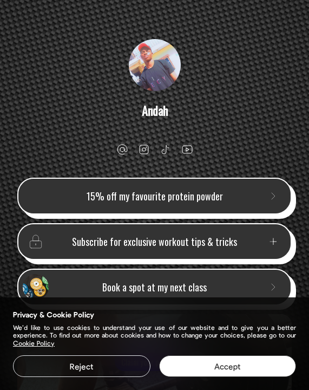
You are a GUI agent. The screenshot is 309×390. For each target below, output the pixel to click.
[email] (122, 149)
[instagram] (143, 149)
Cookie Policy (34, 343)
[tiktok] (165, 149)
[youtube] (187, 149)
